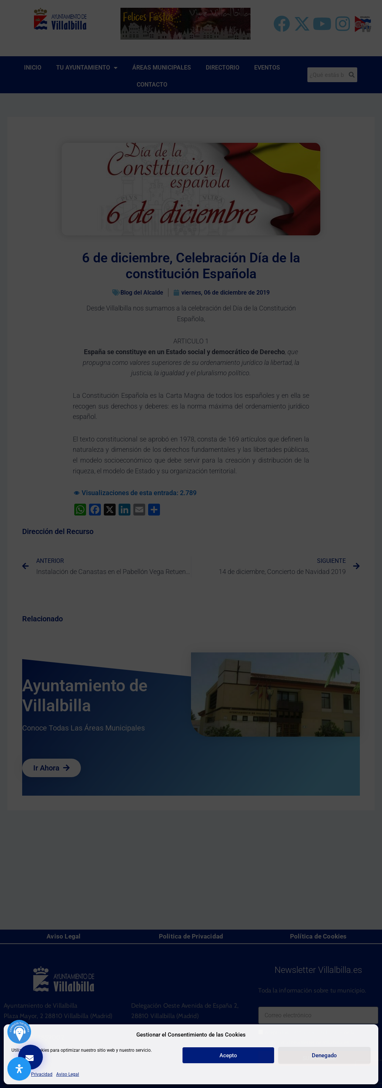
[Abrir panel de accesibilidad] (19, 1069)
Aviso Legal (67, 1074)
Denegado (324, 1055)
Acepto (228, 1055)
